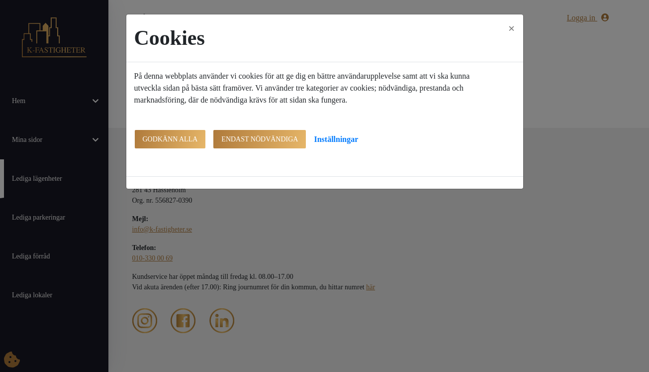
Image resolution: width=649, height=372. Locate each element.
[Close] (511, 28)
